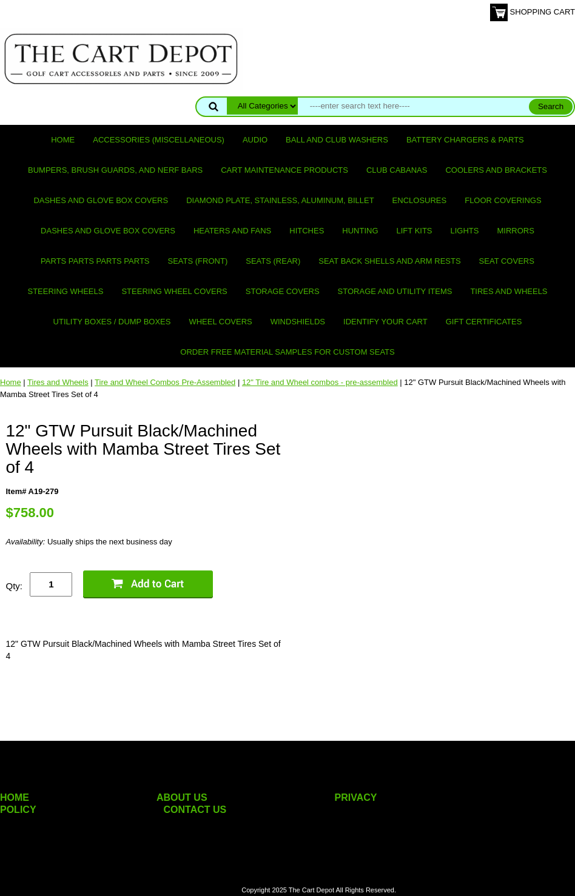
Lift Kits (414, 230)
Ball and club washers (337, 139)
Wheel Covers (220, 321)
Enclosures (419, 200)
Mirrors (515, 230)
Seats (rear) (273, 261)
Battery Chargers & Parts (465, 139)
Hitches (306, 230)
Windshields (298, 321)
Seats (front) (198, 261)
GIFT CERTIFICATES (484, 321)
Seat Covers (506, 261)
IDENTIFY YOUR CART (385, 321)
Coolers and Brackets (496, 170)
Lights (465, 230)
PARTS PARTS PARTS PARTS (95, 261)
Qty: (13, 586)
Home (63, 139)
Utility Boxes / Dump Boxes (112, 321)
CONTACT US (195, 809)
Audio (255, 139)
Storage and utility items (395, 291)
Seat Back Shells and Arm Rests (389, 261)
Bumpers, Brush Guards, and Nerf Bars (115, 170)
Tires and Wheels (508, 291)
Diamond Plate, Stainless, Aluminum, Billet (280, 200)
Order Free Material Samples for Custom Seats (287, 351)
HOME (14, 797)
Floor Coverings (503, 200)
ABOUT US (181, 797)
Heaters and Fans (232, 230)
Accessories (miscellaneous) (158, 139)
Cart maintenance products (284, 170)
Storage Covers (283, 291)
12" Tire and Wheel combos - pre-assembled (320, 382)
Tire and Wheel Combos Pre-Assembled (165, 382)
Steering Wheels (65, 291)
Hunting (360, 230)
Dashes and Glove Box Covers (100, 200)
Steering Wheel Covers (174, 291)
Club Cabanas (396, 170)
